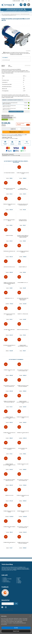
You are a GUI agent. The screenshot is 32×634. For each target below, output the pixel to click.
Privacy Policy (6, 580)
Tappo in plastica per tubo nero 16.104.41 (9, 314)
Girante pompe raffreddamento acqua (23, 189)
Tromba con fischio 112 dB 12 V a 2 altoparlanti (22, 386)
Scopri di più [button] (16, 631)
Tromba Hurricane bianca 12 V (9, 543)
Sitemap (19, 582)
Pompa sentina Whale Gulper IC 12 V (23, 173)
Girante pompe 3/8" (23, 266)
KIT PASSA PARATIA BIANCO (9, 172)
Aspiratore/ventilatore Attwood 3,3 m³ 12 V (23, 204)
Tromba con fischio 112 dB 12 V (22, 464)
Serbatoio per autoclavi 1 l (23, 329)
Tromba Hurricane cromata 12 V (9, 527)
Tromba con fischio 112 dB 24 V (9, 370)
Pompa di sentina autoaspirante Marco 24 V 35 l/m (23, 402)
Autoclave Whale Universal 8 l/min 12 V (23, 252)
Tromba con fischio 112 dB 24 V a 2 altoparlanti (22, 543)
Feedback (19, 581)
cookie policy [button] (19, 621)
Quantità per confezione (7, 117)
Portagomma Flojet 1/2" (23, 282)
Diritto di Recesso (6, 581)
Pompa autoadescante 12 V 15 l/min (9, 204)
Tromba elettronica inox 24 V (23, 433)
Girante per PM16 (9, 235)
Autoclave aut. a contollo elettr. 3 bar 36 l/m (22, 480)
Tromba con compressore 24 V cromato (9, 449)
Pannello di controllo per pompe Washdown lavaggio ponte (9, 283)
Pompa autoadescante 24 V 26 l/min (23, 496)
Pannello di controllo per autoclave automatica (9, 402)
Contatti (19, 580)
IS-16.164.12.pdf (6, 60)
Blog (23, 0)
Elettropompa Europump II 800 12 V (9, 220)
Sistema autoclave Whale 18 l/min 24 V (9, 346)
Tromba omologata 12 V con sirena (23, 511)
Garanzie (5, 579)
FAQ (19, 155)
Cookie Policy (10, 609)
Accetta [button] (16, 627)
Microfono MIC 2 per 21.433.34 (22, 449)
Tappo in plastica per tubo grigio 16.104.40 (9, 189)
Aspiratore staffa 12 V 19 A (9, 266)
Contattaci (4, 155)
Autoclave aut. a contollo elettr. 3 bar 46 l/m (22, 527)
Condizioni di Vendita (7, 578)
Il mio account (16, 0)
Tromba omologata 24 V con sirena (9, 511)
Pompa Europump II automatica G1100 (23, 220)
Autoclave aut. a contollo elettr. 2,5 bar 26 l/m (9, 386)
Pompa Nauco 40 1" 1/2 (9, 298)
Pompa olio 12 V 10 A (9, 495)
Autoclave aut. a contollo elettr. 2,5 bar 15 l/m (22, 370)
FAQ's (19, 579)
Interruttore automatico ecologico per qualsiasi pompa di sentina (22, 236)
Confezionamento (5, 115)
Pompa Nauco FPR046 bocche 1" (9, 252)
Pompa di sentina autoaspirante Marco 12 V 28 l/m (9, 465)
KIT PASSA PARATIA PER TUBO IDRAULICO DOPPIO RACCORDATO (22, 299)
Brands (19, 577)
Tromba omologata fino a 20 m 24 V (9, 433)
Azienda (4, 577)
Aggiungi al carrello (16, 132)
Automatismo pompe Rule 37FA (9, 330)
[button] (30, 616)
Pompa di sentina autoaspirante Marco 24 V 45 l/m (9, 418)
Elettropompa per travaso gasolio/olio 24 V (9, 480)
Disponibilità (4, 119)
